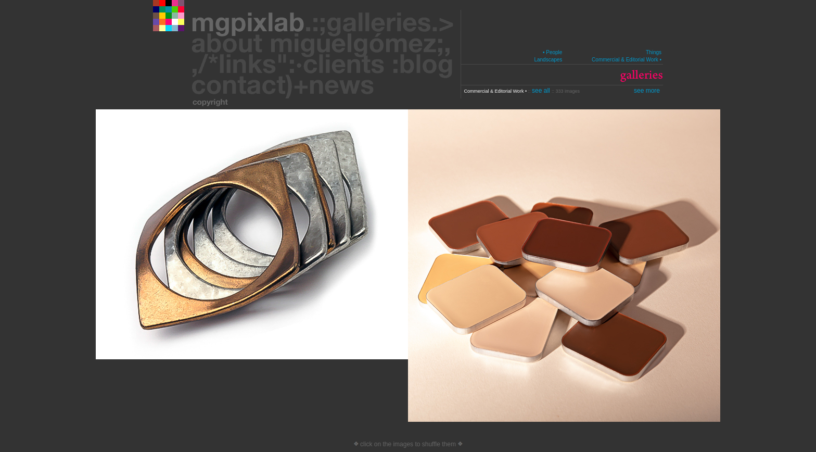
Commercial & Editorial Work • (626, 59)
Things (653, 52)
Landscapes (548, 59)
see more (647, 90)
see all (542, 90)
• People (552, 52)
